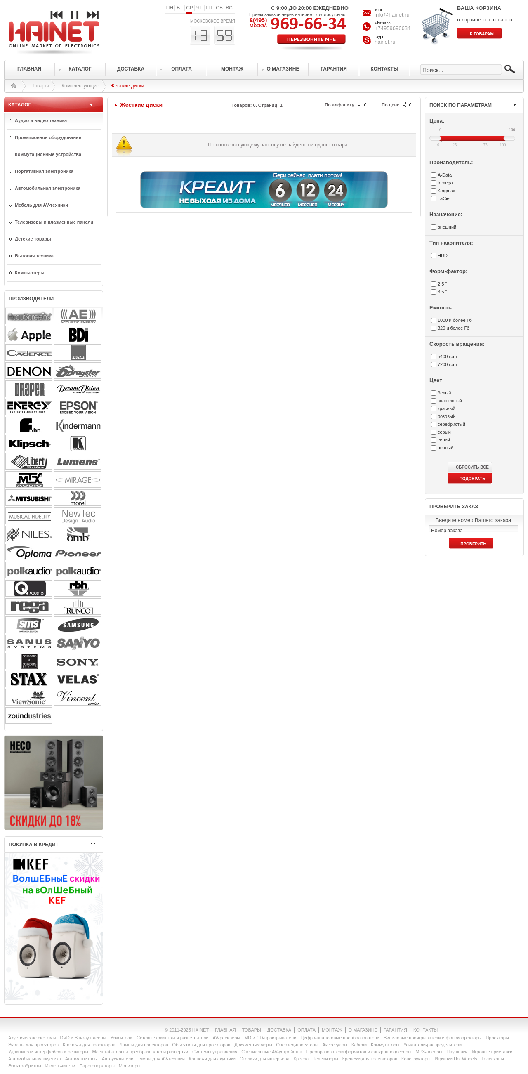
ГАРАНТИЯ (395, 1029)
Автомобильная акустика (34, 1058)
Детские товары (33, 238)
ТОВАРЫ (251, 1029)
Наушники (456, 1051)
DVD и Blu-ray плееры (83, 1037)
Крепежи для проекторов (89, 1044)
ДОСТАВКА (279, 1029)
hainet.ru (385, 42)
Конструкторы (416, 1058)
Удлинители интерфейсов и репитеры (48, 1051)
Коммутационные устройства (48, 154)
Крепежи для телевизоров (369, 1058)
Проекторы (497, 1037)
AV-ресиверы (226, 1037)
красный (446, 408)
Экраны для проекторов (33, 1044)
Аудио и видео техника (41, 120)
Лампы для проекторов (144, 1044)
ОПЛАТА (306, 1029)
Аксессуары (335, 1044)
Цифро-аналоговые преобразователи (340, 1037)
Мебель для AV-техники (41, 205)
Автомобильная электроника (47, 188)
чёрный (445, 447)
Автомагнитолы (81, 1058)
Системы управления (214, 1051)
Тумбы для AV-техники (160, 1058)
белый (444, 392)
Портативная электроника (44, 171)
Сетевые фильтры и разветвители (172, 1037)
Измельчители (60, 1065)
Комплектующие (80, 86)
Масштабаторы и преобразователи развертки (140, 1051)
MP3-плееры (428, 1051)
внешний (447, 226)
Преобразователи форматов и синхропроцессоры (359, 1051)
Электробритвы (24, 1065)
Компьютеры (30, 272)
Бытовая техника (34, 255)
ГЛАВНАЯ (225, 1029)
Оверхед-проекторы (297, 1044)
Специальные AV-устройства (271, 1051)
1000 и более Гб (455, 320)
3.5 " (442, 291)
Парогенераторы (96, 1065)
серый (444, 432)
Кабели (359, 1044)
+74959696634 (392, 28)
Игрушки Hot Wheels (456, 1058)
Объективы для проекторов (201, 1044)
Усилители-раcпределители (432, 1044)
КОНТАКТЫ (425, 1029)
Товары (40, 86)
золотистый (450, 400)
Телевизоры (325, 1058)
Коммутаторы (385, 1044)
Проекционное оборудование (48, 137)
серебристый (451, 424)
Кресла (301, 1058)
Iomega (445, 182)
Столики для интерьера (265, 1058)
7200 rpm (447, 364)
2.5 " (442, 283)
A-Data (445, 174)
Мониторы (130, 1065)
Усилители (121, 1037)
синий (444, 439)
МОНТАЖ (332, 1029)
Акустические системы (32, 1037)
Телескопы (492, 1058)
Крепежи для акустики (212, 1058)
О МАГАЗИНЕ (363, 1029)
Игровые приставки (492, 1051)
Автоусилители (118, 1058)
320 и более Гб (453, 328)
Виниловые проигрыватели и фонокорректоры (433, 1037)
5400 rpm (447, 356)
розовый (446, 416)
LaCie (444, 198)
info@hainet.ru (392, 15)
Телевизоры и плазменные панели (54, 222)
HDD (443, 255)
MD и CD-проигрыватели (270, 1037)
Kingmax (446, 190)
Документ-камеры (253, 1044)
